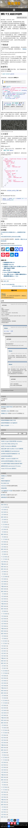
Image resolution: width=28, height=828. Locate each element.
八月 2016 (3, 680)
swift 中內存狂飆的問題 (8, 284)
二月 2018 (3, 636)
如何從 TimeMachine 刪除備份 (8, 446)
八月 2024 (3, 529)
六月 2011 (3, 814)
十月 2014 (3, 735)
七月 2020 (3, 581)
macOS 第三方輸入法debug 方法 (9, 443)
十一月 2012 (4, 789)
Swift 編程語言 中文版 (6, 490)
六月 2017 (3, 655)
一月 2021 (3, 574)
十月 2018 (3, 616)
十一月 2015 (4, 703)
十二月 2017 (4, 641)
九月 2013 (3, 765)
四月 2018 (3, 631)
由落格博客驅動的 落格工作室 (8, 420)
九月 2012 (3, 792)
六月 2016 (3, 685)
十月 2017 (3, 646)
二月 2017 (3, 665)
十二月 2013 (4, 757)
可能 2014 (3, 745)
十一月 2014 (4, 732)
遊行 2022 (3, 549)
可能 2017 (3, 658)
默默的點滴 (4, 497)
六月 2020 (3, 584)
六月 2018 (3, 626)
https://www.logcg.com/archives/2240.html (11, 245)
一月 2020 (3, 593)
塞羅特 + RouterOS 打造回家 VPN (9, 458)
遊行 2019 (3, 608)
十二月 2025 (4, 507)
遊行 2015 (3, 722)
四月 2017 (3, 660)
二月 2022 (3, 551)
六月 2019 (3, 601)
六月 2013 (3, 772)
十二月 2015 (4, 700)
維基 (5, 281)
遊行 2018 (3, 633)
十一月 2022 (4, 539)
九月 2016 (3, 678)
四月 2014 (3, 747)
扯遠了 (3, 478)
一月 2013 (3, 784)
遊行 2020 (3, 591)
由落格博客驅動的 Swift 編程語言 (9, 422)
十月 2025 (3, 509)
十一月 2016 (4, 673)
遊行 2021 (3, 569)
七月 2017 (3, 653)
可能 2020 (3, 586)
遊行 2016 (3, 693)
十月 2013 (3, 762)
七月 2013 (3, 770)
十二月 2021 (4, 556)
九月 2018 (3, 618)
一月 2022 (3, 554)
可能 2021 (3, 564)
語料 (8, 281)
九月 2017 (3, 648)
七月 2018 (3, 623)
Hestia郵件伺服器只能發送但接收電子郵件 (11, 463)
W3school (3, 485)
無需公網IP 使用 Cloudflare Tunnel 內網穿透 (12, 448)
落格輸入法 (4, 475)
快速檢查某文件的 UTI (9, 262)
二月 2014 (3, 752)
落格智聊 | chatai (5, 411)
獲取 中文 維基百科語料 (11, 14)
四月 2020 (3, 589)
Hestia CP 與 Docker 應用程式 (8, 468)
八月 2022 (3, 546)
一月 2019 (3, 611)
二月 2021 (3, 571)
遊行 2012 (3, 804)
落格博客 (14, 3)
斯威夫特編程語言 (5, 480)
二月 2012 (3, 807)
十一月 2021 (4, 559)
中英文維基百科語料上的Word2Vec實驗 (11, 236)
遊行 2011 (3, 817)
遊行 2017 (3, 663)
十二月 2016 (4, 670)
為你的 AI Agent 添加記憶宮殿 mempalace (11, 441)
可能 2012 (3, 799)
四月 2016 (3, 690)
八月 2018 (3, 621)
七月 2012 (3, 797)
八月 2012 (3, 794)
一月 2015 (3, 727)
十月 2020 (3, 579)
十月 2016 (3, 675)
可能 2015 (3, 717)
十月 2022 (3, 541)
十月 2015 (3, 705)
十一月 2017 (4, 643)
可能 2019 (3, 603)
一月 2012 (3, 809)
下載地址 (24, 49)
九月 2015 (3, 707)
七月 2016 (3, 683)
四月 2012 (3, 802)
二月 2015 (3, 725)
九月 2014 (3, 737)
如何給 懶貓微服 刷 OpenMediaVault (10, 451)
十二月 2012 (4, 787)
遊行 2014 (3, 750)
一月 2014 (3, 755)
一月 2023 (3, 536)
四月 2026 (3, 504)
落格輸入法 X (4, 413)
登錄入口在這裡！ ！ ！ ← (7, 425)
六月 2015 (3, 715)
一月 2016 (3, 698)
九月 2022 (3, 544)
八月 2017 (3, 651)
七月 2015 (3, 712)
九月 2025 (3, 512)
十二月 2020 (4, 576)
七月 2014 (3, 740)
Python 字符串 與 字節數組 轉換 (11, 272)
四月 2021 (3, 566)
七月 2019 (3, 598)
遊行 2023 (3, 534)
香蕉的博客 (4, 488)
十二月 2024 (4, 524)
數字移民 (3, 494)
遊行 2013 (3, 779)
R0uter (3, 294)
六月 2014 (3, 742)
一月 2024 (3, 532)
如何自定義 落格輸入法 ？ (18, 286)
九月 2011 (3, 812)
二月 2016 (3, 695)
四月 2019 (3, 606)
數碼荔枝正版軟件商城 (6, 406)
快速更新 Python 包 (8, 264)
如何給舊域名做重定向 (6, 456)
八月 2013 (3, 767)
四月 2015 (3, 720)
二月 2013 (3, 782)
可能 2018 (3, 628)
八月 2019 (3, 596)
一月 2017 (3, 668)
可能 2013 (3, 774)
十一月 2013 (4, 760)
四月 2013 (3, 777)
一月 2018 (3, 638)
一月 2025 (3, 522)
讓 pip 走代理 (6, 270)
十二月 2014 (4, 730)
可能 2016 (3, 688)
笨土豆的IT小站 (5, 483)
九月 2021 (3, 561)
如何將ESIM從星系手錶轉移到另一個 (10, 453)
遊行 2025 (3, 517)
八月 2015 (3, 710)
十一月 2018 (4, 613)
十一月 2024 (4, 527)
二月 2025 (3, 519)
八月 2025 (3, 514)
